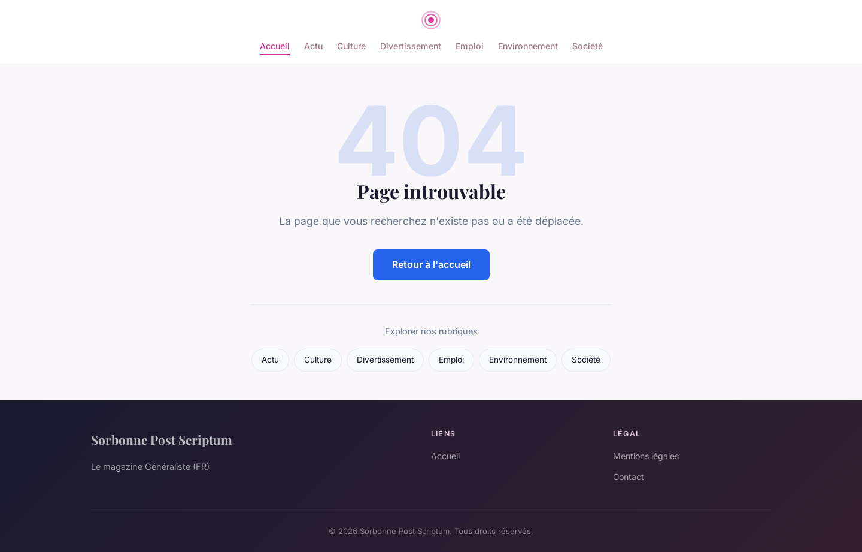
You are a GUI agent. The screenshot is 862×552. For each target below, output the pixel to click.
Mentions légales (646, 456)
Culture (351, 46)
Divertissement (410, 46)
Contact (628, 477)
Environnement (528, 46)
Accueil (275, 46)
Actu (313, 46)
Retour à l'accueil (431, 264)
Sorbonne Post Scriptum (161, 439)
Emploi (470, 46)
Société (587, 46)
